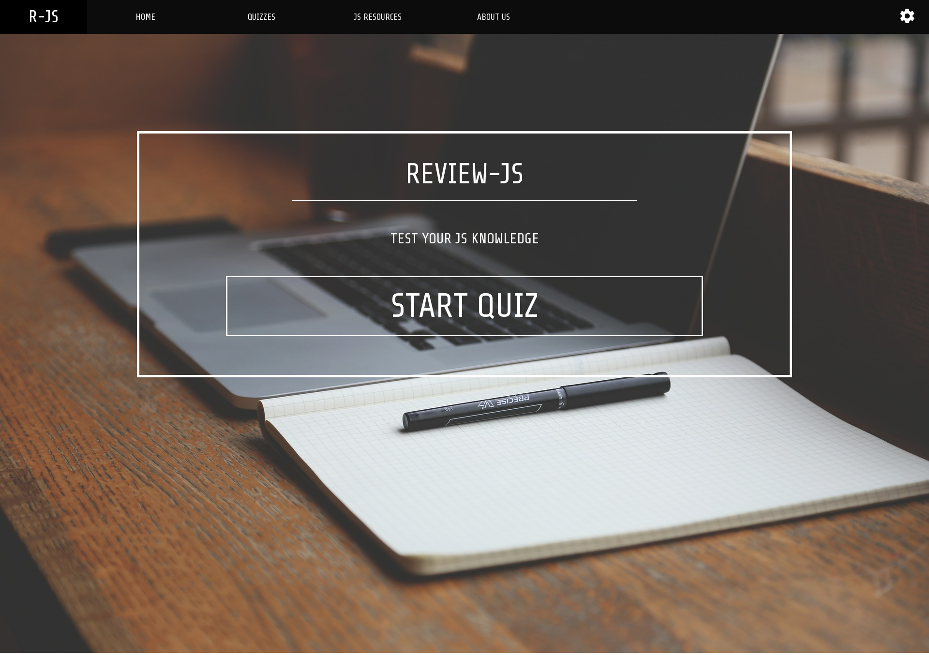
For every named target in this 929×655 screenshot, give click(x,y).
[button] (907, 16)
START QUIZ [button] (464, 306)
